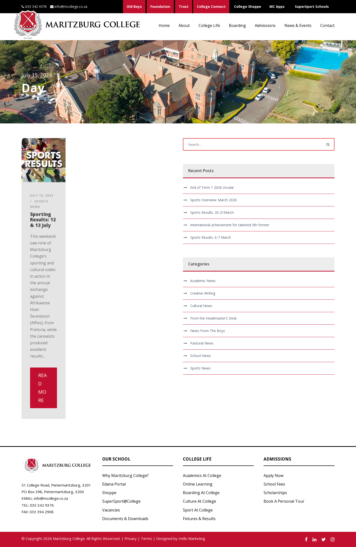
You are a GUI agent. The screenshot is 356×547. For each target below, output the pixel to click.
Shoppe (109, 492)
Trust (184, 6)
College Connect (211, 6)
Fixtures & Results (199, 518)
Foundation (160, 6)
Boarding (237, 25)
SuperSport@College (121, 501)
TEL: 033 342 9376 (38, 505)
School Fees (274, 484)
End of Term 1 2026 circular (212, 187)
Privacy (130, 538)
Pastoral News (201, 343)
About (184, 25)
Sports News (200, 368)
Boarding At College (201, 492)
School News (200, 355)
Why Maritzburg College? (125, 475)
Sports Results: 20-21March (212, 212)
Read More (42, 388)
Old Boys (134, 6)
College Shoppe (247, 6)
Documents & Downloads (125, 518)
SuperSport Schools (312, 6)
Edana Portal (114, 484)
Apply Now (273, 475)
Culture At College (199, 501)
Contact (327, 25)
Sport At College (198, 510)
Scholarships (275, 492)
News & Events (298, 25)
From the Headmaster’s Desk (213, 318)
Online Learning (197, 484)
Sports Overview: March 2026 (213, 200)
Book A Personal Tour (284, 501)
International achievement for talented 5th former (229, 225)
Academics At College (202, 475)
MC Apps (277, 6)
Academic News (203, 280)
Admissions (265, 25)
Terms (146, 538)
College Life (209, 25)
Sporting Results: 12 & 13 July (43, 220)
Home (164, 25)
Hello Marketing (191, 538)
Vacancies (111, 510)
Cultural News (201, 305)
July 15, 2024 (41, 195)
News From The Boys (207, 330)
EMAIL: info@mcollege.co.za (45, 498)
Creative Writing (202, 293)
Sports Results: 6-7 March (210, 237)
